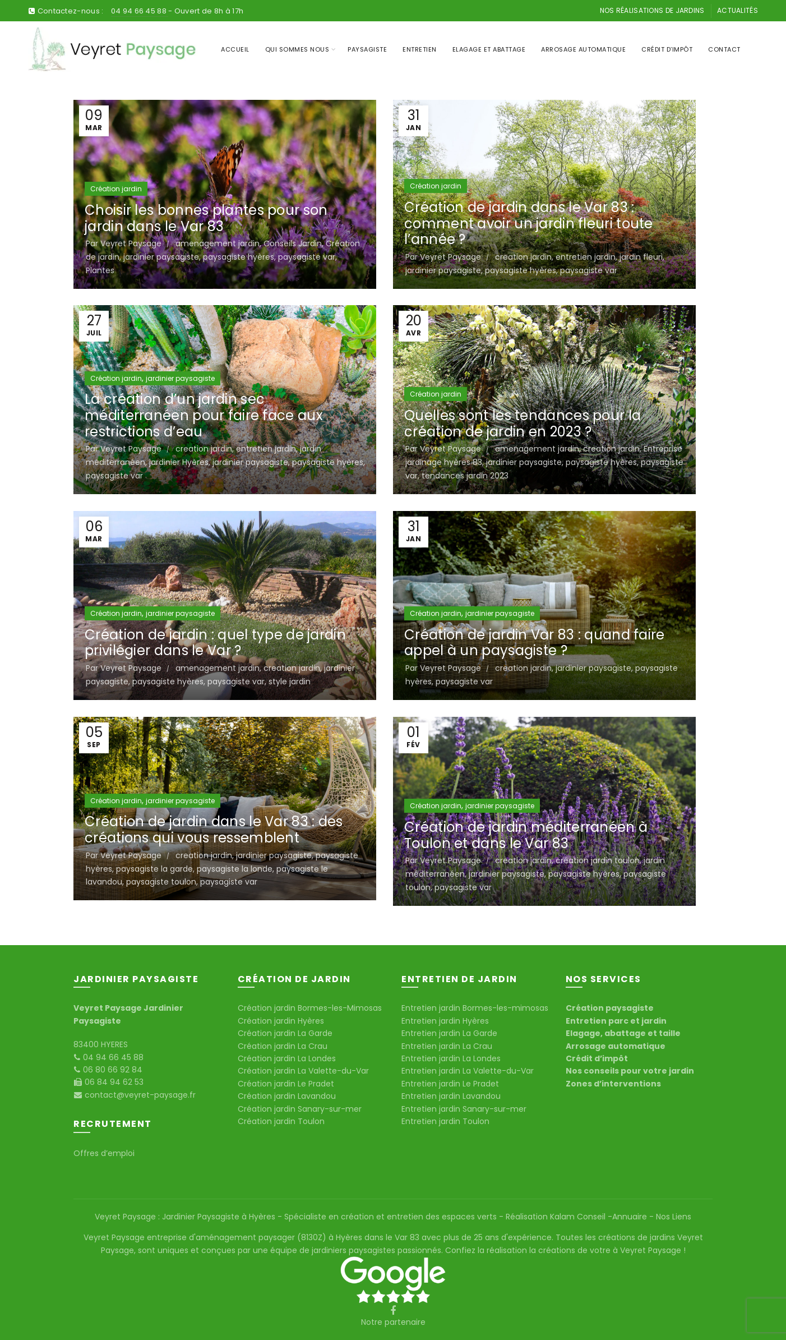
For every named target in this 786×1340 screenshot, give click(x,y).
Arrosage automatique (615, 1046)
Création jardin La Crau (282, 1046)
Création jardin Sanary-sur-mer (300, 1109)
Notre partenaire (393, 1322)
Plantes (100, 270)
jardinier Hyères (179, 462)
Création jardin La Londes (287, 1058)
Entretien (420, 49)
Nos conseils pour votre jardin (630, 1070)
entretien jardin (586, 257)
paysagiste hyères (238, 257)
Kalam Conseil (579, 1216)
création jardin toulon (598, 860)
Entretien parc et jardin (616, 1020)
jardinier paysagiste (161, 257)
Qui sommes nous (297, 49)
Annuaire (630, 1216)
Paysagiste (367, 49)
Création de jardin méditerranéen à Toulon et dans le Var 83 (526, 835)
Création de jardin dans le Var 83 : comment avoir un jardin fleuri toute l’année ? (528, 223)
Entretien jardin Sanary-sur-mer (463, 1109)
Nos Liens (672, 1216)
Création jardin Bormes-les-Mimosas (310, 1008)
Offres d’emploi (104, 1153)
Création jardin (116, 189)
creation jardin (523, 257)
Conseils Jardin (292, 243)
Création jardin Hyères (281, 1020)
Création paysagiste (610, 1008)
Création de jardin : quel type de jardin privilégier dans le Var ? (215, 642)
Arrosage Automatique (583, 49)
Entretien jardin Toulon (445, 1121)
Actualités (737, 10)
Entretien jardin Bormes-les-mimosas (474, 1008)
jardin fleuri (641, 257)
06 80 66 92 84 (111, 1069)
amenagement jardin (217, 243)
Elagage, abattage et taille (623, 1033)
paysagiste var (306, 257)
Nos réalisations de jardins (652, 10)
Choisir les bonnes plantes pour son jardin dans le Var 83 (206, 218)
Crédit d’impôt (666, 49)
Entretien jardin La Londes (451, 1058)
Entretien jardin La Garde (449, 1033)
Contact (724, 49)
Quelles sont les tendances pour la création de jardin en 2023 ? (522, 423)
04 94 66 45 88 (140, 11)
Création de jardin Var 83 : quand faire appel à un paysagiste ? (534, 642)
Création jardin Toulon (281, 1121)
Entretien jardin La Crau (446, 1046)
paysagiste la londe (234, 868)
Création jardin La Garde (285, 1033)
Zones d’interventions (613, 1083)
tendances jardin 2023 (465, 475)
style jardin (290, 681)
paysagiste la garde (154, 868)
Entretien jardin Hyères (445, 1020)
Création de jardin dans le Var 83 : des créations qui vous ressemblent (214, 829)
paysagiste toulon (161, 881)
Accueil (235, 49)
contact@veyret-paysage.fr (139, 1094)
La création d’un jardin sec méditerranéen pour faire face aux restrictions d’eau (204, 415)
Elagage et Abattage (489, 49)
